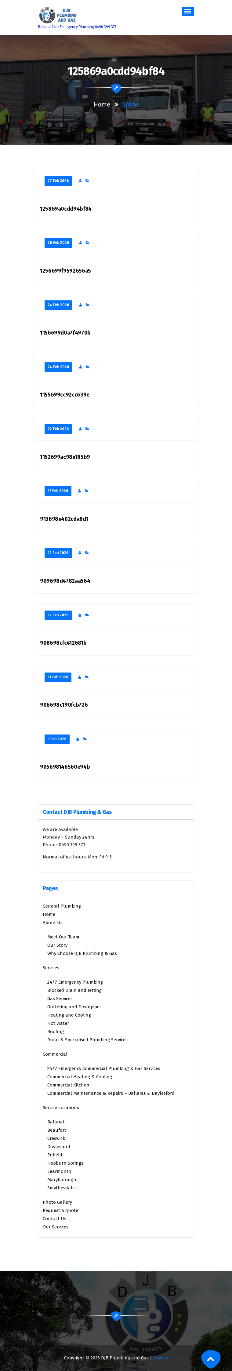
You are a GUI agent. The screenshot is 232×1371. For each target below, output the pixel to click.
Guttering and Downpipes (74, 1007)
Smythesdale (61, 1188)
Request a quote (60, 1210)
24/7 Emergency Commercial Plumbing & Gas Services (103, 1068)
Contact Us (54, 1218)
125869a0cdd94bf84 (66, 209)
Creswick (56, 1138)
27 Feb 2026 (58, 181)
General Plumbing (62, 906)
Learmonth (59, 1171)
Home (102, 104)
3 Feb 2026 (57, 739)
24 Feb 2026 (58, 305)
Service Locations (61, 1107)
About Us (53, 922)
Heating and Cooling (69, 1015)
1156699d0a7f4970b (65, 333)
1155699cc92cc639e (64, 395)
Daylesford (58, 1146)
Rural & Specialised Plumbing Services (87, 1040)
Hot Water (58, 1023)
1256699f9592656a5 (65, 271)
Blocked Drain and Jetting (74, 990)
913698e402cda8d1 (64, 519)
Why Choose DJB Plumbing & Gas (82, 953)
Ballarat (56, 1122)
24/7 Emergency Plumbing (75, 982)
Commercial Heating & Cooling (79, 1076)
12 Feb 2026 (58, 553)
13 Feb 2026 (58, 491)
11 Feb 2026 (58, 677)
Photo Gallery (57, 1202)
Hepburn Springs (65, 1163)
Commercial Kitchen (68, 1085)
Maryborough (61, 1179)
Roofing (55, 1031)
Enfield (54, 1155)
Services (51, 967)
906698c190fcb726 (64, 705)
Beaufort (56, 1130)
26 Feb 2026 (58, 243)
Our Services (55, 1227)
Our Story (57, 945)
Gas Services (60, 998)
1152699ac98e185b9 (65, 457)
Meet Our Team (63, 937)
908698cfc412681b (63, 643)
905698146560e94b (65, 767)
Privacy (160, 1358)
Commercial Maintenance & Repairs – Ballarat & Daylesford (111, 1093)
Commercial (55, 1054)
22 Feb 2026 (58, 429)
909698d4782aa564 (65, 581)
